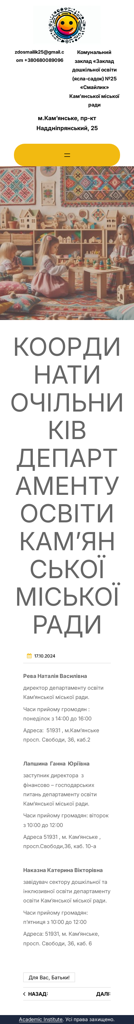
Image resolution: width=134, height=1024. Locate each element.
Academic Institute (41, 1019)
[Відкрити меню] (67, 155)
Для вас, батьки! (49, 977)
